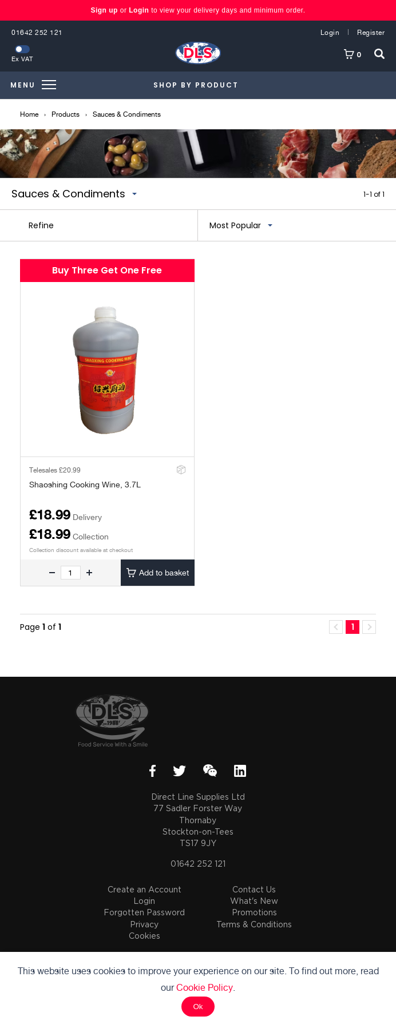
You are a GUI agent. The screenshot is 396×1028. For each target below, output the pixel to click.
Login (139, 10)
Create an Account (144, 889)
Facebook (152, 771)
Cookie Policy (204, 987)
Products (66, 114)
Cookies (144, 935)
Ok (198, 1006)
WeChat (210, 770)
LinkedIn (240, 771)
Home (29, 114)
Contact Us (254, 889)
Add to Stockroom (180, 469)
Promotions (254, 912)
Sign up (105, 10)
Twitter (179, 770)
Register (371, 33)
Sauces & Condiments (127, 114)
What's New (254, 900)
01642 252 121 (37, 33)
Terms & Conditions (254, 924)
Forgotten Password (144, 912)
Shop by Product (196, 85)
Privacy (144, 924)
